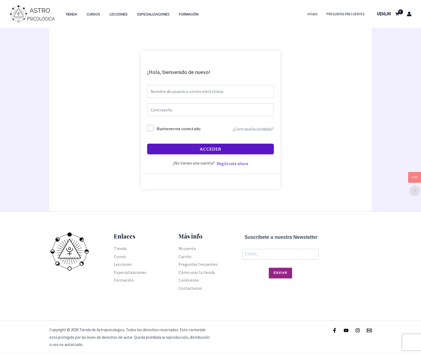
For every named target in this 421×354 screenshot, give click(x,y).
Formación (181, 14)
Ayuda (316, 14)
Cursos (90, 14)
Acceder (210, 148)
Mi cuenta (187, 248)
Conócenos (189, 280)
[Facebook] (334, 330)
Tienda (70, 14)
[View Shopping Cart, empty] (387, 13)
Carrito (185, 256)
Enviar (280, 273)
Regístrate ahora (232, 163)
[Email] (369, 330)
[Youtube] (346, 330)
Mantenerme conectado (179, 128)
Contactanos (190, 288)
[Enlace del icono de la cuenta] (409, 14)
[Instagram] (357, 330)
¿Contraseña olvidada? (253, 129)
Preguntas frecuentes (346, 14)
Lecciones (114, 14)
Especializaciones (147, 14)
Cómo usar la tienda (197, 272)
